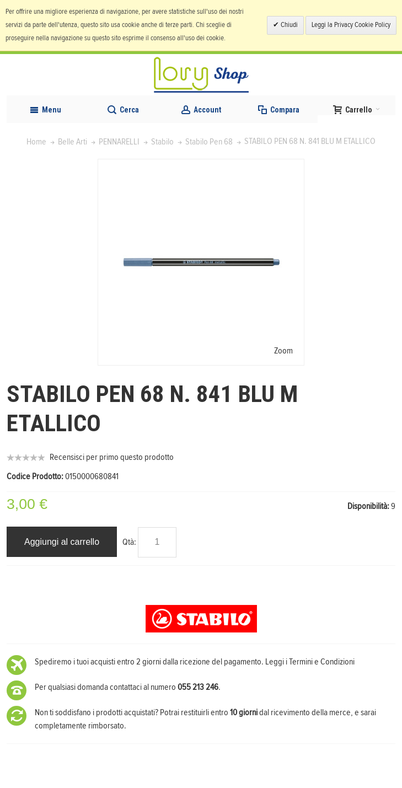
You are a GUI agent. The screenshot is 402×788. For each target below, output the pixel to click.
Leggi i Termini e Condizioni (310, 661)
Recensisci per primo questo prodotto (112, 457)
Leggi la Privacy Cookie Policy (351, 25)
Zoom (283, 350)
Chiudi (288, 25)
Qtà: (129, 542)
